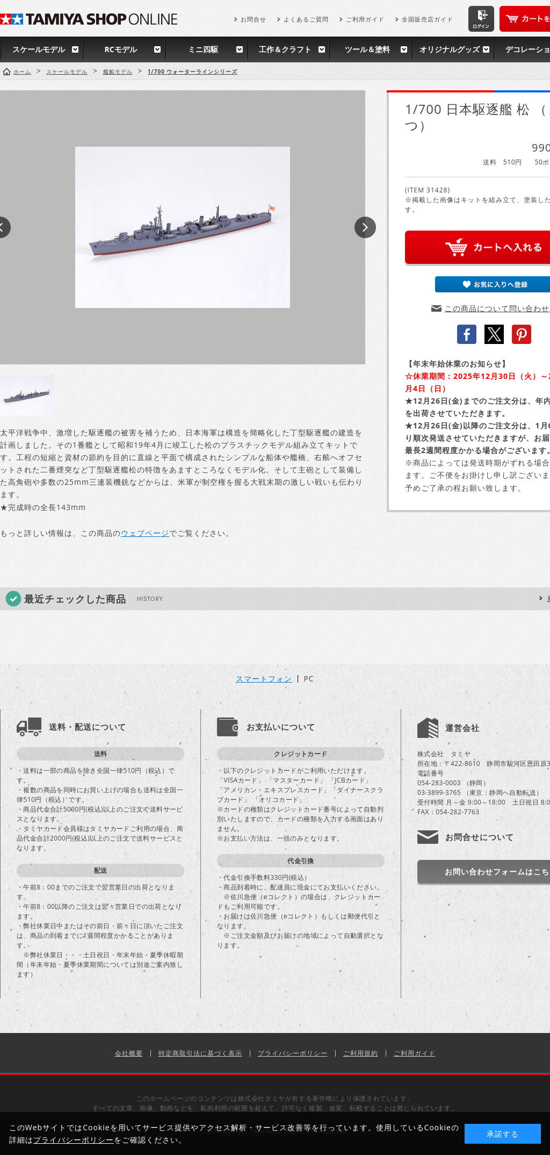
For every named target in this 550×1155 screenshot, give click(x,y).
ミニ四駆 (203, 49)
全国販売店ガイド (427, 19)
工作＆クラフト (285, 49)
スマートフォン (264, 679)
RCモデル (120, 49)
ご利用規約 (360, 1053)
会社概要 (129, 1053)
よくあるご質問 (306, 19)
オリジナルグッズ (449, 49)
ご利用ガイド (365, 19)
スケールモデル (38, 49)
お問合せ (253, 19)
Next (365, 227)
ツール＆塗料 (367, 49)
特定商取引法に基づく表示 (200, 1053)
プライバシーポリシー (293, 1053)
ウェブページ (145, 533)
